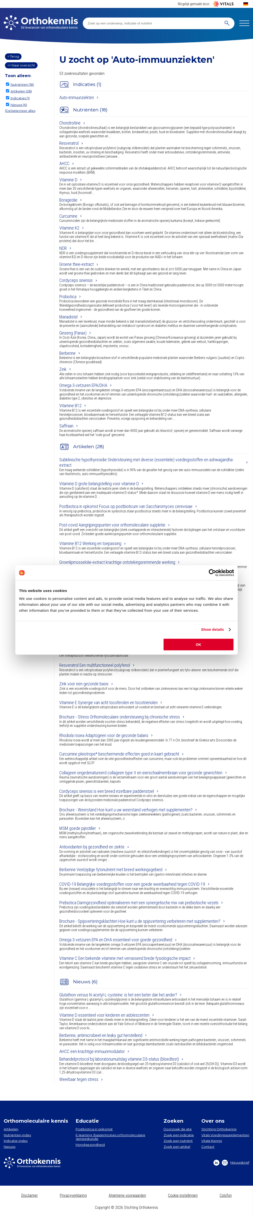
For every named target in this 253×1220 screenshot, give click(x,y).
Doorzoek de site (178, 1129)
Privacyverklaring (73, 1195)
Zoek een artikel (177, 1147)
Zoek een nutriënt (178, 1141)
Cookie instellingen (183, 1195)
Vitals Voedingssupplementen (225, 1135)
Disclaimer (29, 1195)
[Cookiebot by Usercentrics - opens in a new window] (212, 572)
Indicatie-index (16, 1141)
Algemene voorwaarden (127, 1195)
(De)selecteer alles (20, 111)
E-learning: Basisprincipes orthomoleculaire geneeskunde (110, 1137)
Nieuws (9, 1147)
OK (198, 644)
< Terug (13, 56)
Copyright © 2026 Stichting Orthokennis (126, 1207)
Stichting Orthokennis (218, 1129)
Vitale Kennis (211, 1141)
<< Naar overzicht (21, 65)
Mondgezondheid (90, 1145)
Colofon (226, 1195)
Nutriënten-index (17, 1135)
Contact (207, 1147)
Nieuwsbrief (235, 1163)
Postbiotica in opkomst (94, 1129)
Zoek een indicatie (179, 1135)
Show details (212, 629)
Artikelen (11, 1129)
